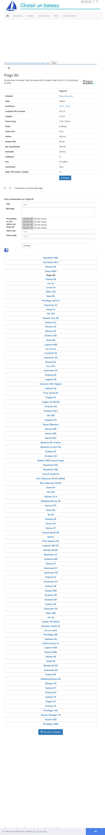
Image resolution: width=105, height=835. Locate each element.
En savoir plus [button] (40, 831)
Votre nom (10, 231)
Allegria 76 (50, 683)
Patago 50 (50, 309)
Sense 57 (51, 528)
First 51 (50, 283)
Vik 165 (51, 492)
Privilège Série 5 (51, 300)
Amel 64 (50, 661)
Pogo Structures (66, 96)
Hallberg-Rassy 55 (51, 501)
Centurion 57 (51, 581)
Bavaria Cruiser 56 (51, 447)
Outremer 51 (50, 305)
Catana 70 (50, 697)
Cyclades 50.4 (50, 262)
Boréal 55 (51, 362)
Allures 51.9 (50, 496)
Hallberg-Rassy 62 (50, 643)
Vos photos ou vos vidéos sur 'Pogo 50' (11, 223)
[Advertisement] (50, 41)
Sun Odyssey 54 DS (51, 483)
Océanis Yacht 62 (50, 626)
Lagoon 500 (50, 344)
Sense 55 (51, 523)
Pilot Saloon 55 (50, 541)
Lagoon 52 (50, 379)
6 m (13, 63)
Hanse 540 (50, 429)
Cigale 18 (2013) (50, 621)
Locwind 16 (50, 353)
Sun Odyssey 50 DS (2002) (50, 478)
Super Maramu (51, 424)
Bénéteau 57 (50, 554)
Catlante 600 (50, 559)
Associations (44, 16)
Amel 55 (50, 510)
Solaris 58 (50, 586)
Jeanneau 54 (51, 370)
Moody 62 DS (50, 665)
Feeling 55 (50, 519)
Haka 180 (51, 613)
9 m (25, 63)
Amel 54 (50, 487)
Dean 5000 (50, 271)
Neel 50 (51, 296)
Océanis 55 (51, 406)
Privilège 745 (51, 710)
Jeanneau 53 (51, 357)
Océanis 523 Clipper (51, 384)
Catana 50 (50, 279)
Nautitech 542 (50, 469)
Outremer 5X (51, 608)
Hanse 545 (50, 433)
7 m (17, 63)
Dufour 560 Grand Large (51, 460)
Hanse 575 (50, 505)
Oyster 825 (51, 719)
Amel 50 (50, 340)
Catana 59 (50, 604)
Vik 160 (51, 415)
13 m (43, 63)
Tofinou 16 (50, 388)
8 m (21, 63)
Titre (8, 204)
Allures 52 (50, 331)
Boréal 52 (51, 267)
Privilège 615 (51, 634)
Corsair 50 (50, 287)
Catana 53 (50, 451)
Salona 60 (50, 656)
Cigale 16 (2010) (50, 402)
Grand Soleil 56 (50, 532)
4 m (6, 63)
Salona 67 (50, 688)
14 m (48, 63)
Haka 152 (51, 291)
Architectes (17, 16)
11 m (33, 63)
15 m (54, 63)
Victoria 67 (50, 692)
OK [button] (95, 831)
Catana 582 (51, 590)
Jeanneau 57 (51, 568)
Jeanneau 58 (51, 572)
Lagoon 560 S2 (51, 545)
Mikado (50, 537)
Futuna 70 (50, 706)
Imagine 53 (51, 420)
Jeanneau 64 (51, 670)
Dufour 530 (51, 335)
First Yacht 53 (50, 393)
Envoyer (26, 246)
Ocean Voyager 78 (50, 715)
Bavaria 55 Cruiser (51, 442)
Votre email (11, 235)
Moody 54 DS (50, 550)
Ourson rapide (50, 630)
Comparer (65, 178)
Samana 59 (51, 639)
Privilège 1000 (50, 724)
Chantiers (31, 16)
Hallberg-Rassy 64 (51, 679)
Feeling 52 (50, 375)
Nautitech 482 (50, 258)
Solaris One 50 (51, 318)
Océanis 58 (51, 595)
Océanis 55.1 (51, 411)
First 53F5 (50, 366)
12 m (38, 63)
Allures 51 (50, 326)
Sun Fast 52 (50, 349)
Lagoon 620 (50, 647)
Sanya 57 (51, 563)
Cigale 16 (51, 397)
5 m (10, 63)
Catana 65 (50, 674)
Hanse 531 (50, 438)
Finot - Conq (64, 106)
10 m (29, 63)
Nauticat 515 (50, 322)
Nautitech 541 (50, 465)
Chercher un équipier (50, 732)
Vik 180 (50, 617)
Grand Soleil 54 (50, 474)
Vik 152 (51, 313)
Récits (56, 16)
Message (10, 209)
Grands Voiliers (69, 16)
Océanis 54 (51, 456)
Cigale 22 (51, 701)
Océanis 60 (51, 599)
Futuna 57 (50, 577)
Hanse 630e (50, 652)
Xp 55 (51, 514)
